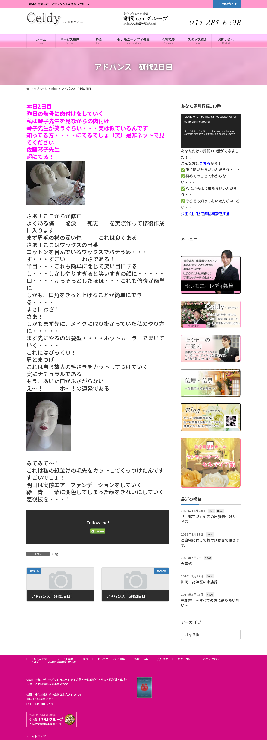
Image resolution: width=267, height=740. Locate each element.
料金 (85, 659)
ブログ (35, 662)
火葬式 (186, 563)
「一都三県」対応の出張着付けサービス (210, 519)
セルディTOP (39, 659)
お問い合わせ (227, 3)
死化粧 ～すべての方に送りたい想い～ (210, 603)
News (220, 511)
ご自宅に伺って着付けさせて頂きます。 (210, 542)
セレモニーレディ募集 (111, 659)
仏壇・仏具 (141, 659)
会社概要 (162, 659)
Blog (55, 554)
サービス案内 (65, 659)
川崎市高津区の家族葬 (199, 582)
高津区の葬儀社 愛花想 (62, 662)
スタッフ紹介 (185, 659)
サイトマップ (37, 736)
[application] (211, 131)
